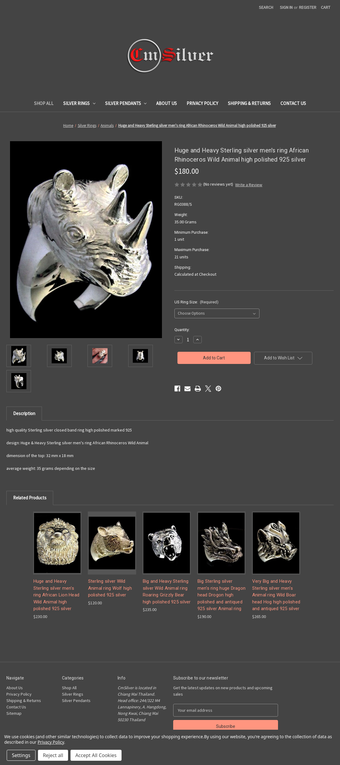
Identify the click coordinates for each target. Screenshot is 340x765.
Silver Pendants (126, 103)
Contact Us (293, 103)
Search (266, 7)
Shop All (43, 103)
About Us (166, 103)
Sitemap (14, 713)
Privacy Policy (202, 103)
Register (307, 7)
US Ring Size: (196, 302)
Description (24, 413)
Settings (21, 755)
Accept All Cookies (96, 755)
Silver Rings (79, 103)
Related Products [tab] (29, 498)
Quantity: (182, 329)
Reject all (53, 755)
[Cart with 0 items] (326, 7)
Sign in (286, 7)
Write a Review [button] (248, 184)
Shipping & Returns (249, 103)
